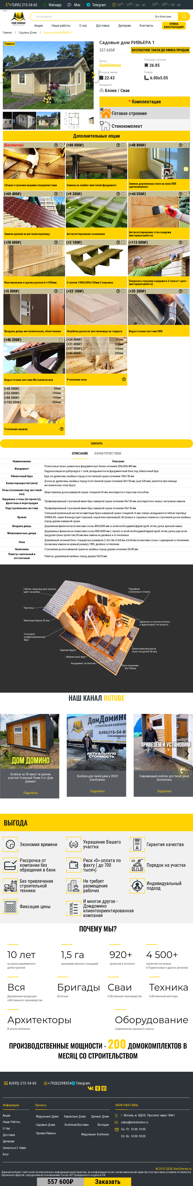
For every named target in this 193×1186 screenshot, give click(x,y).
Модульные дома (47, 1116)
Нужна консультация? (174, 25)
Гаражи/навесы (46, 1133)
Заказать (97, 443)
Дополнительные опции (96, 136)
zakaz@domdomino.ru (134, 1122)
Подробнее (30, 793)
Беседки (103, 1125)
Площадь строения (155, 60)
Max (77, 4)
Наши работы (61, 25)
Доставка (102, 25)
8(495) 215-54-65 (20, 1083)
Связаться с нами (14, 1148)
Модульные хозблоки (95, 1134)
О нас (83, 25)
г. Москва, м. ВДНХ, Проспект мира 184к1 (148, 1115)
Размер (148, 72)
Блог (6, 1154)
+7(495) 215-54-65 (23, 4)
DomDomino (110, 65)
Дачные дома (100, 1116)
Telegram (99, 4)
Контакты (146, 25)
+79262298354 (59, 1083)
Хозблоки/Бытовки (76, 1125)
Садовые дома (45, 1125)
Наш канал (96, 698)
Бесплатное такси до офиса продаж (160, 50)
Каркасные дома (75, 1116)
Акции (38, 25)
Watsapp (55, 4)
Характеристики (107, 453)
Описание (80, 453)
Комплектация (146, 101)
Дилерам (124, 25)
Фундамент (105, 85)
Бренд (102, 61)
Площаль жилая (108, 72)
